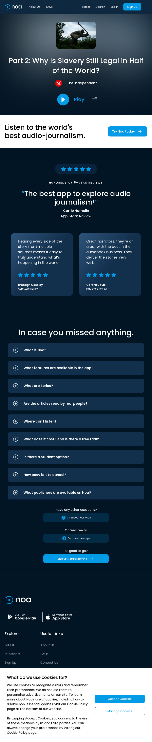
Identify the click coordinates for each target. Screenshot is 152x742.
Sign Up (132, 7)
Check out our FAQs (76, 517)
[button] (76, 350)
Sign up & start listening (76, 559)
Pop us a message (76, 538)
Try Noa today (127, 131)
